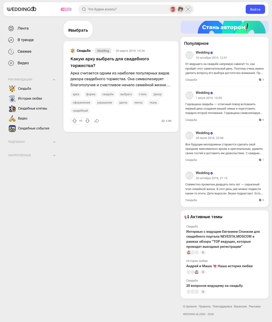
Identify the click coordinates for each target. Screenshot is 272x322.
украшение (104, 102)
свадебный (80, 110)
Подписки (16, 142)
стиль (143, 94)
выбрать (126, 94)
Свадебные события (29, 128)
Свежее (19, 52)
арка (76, 94)
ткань (153, 102)
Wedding (103, 50)
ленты (138, 102)
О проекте (190, 306)
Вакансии (240, 306)
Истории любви (25, 98)
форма (90, 94)
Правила (205, 306)
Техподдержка (222, 306)
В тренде (20, 40)
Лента (18, 29)
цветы (123, 102)
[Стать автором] (225, 27)
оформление (81, 102)
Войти (255, 9)
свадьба (107, 94)
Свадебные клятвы (28, 108)
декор (157, 94)
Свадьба (20, 88)
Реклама (255, 306)
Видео (18, 63)
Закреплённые (19, 155)
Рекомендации (20, 79)
